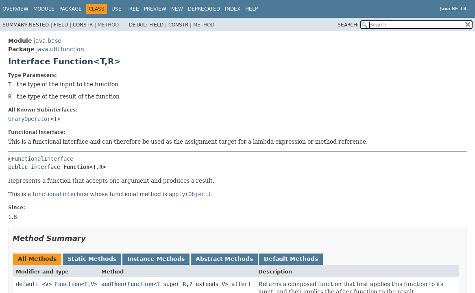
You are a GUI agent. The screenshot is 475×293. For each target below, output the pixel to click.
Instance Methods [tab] (156, 259)
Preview (155, 9)
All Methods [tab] (37, 259)
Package (70, 9)
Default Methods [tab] (291, 259)
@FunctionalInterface (40, 158)
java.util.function (60, 49)
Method (108, 25)
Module (43, 9)
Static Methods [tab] (92, 259)
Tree (132, 9)
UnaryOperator (29, 119)
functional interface (60, 194)
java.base (47, 40)
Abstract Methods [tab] (224, 259)
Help (251, 9)
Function (68, 284)
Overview (15, 9)
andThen (112, 284)
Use (116, 9)
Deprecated (204, 9)
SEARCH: (348, 25)
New (177, 9)
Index (232, 9)
